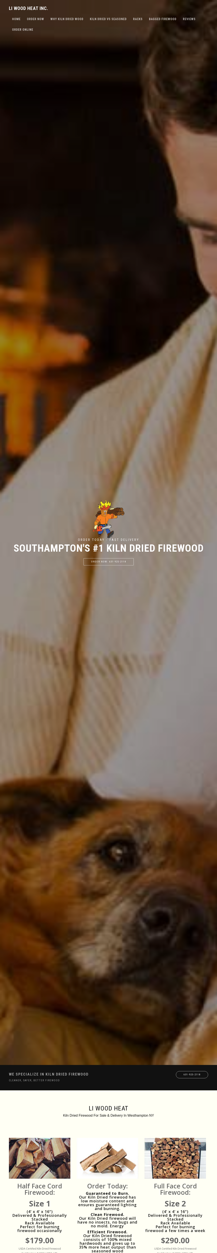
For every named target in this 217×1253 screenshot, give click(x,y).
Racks (138, 19)
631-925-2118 (192, 1074)
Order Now (35, 19)
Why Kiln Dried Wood (66, 19)
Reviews (189, 19)
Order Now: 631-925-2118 (108, 561)
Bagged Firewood (163, 19)
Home (16, 19)
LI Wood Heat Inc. (28, 8)
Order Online (22, 29)
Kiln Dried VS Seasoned (108, 19)
